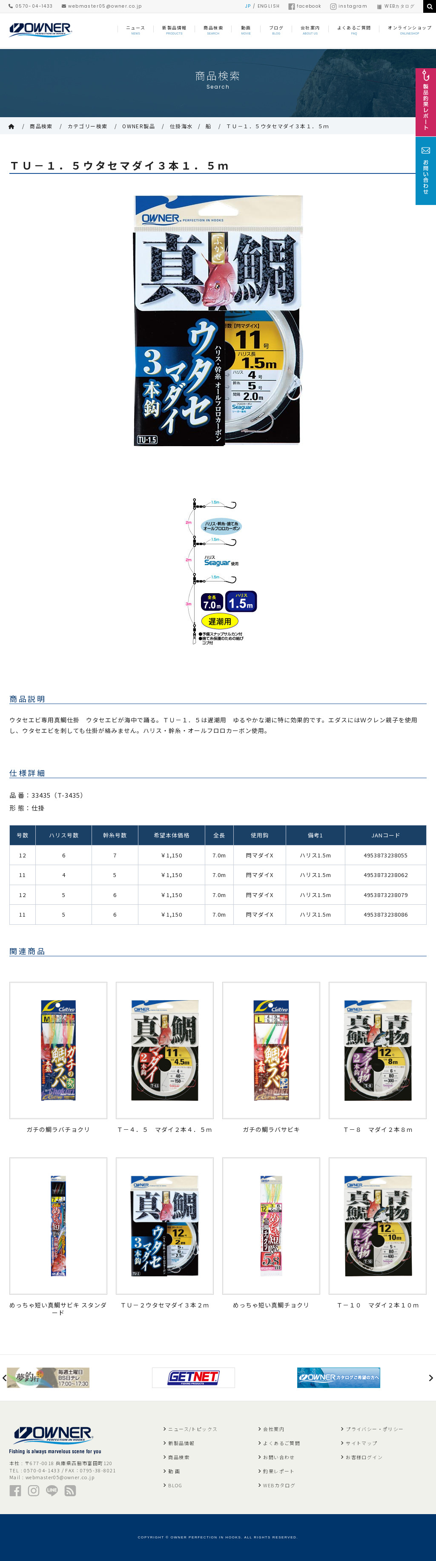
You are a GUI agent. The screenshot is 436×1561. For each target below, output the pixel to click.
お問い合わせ (279, 1457)
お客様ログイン (364, 1457)
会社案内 (273, 1428)
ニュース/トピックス (193, 1428)
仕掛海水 (181, 126)
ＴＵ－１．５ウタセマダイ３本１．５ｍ (280, 126)
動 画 (174, 1471)
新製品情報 (181, 1443)
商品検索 (41, 126)
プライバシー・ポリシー (375, 1428)
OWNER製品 (138, 126)
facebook (304, 6)
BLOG (175, 1485)
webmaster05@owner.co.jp (102, 6)
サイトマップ (361, 1443)
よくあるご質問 (281, 1443)
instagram (349, 6)
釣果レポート (279, 1471)
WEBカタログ (395, 6)
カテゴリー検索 (88, 126)
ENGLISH (269, 6)
